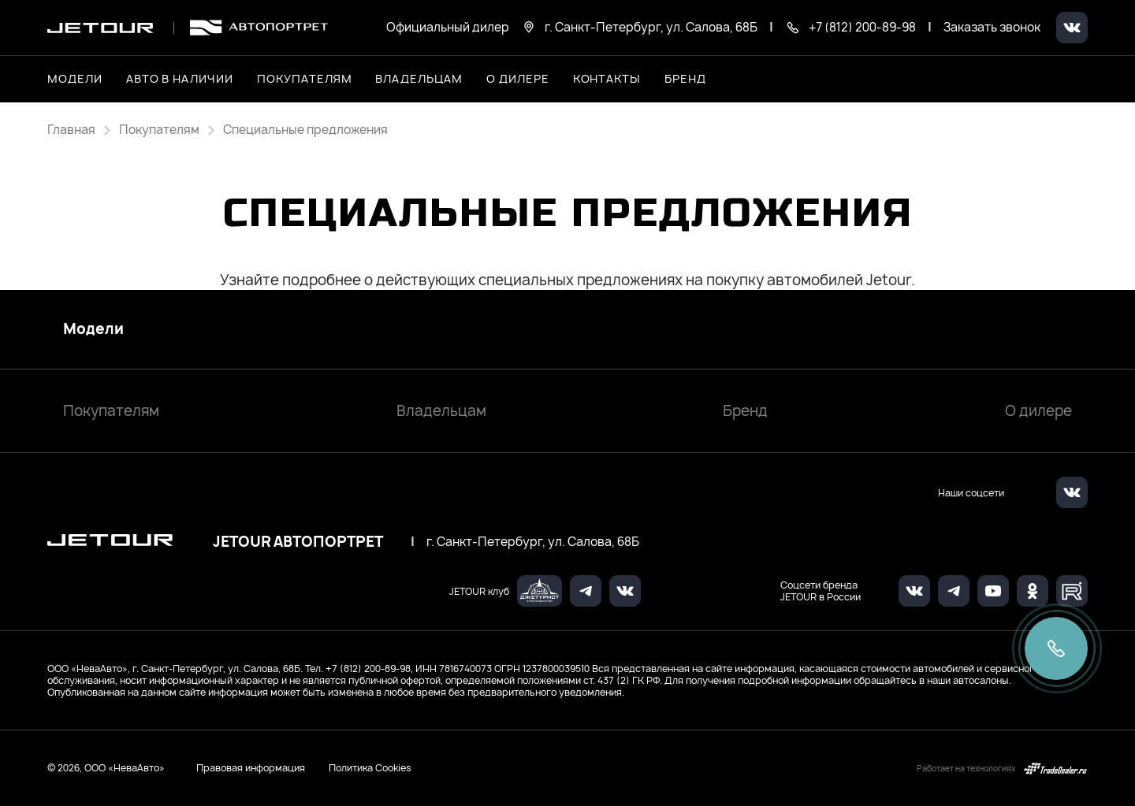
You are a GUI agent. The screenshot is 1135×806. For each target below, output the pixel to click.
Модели (93, 329)
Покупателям (111, 411)
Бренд (745, 411)
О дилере (517, 78)
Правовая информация (250, 768)
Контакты (607, 78)
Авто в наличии (179, 78)
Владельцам (441, 411)
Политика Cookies (370, 768)
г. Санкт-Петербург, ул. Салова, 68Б (532, 542)
